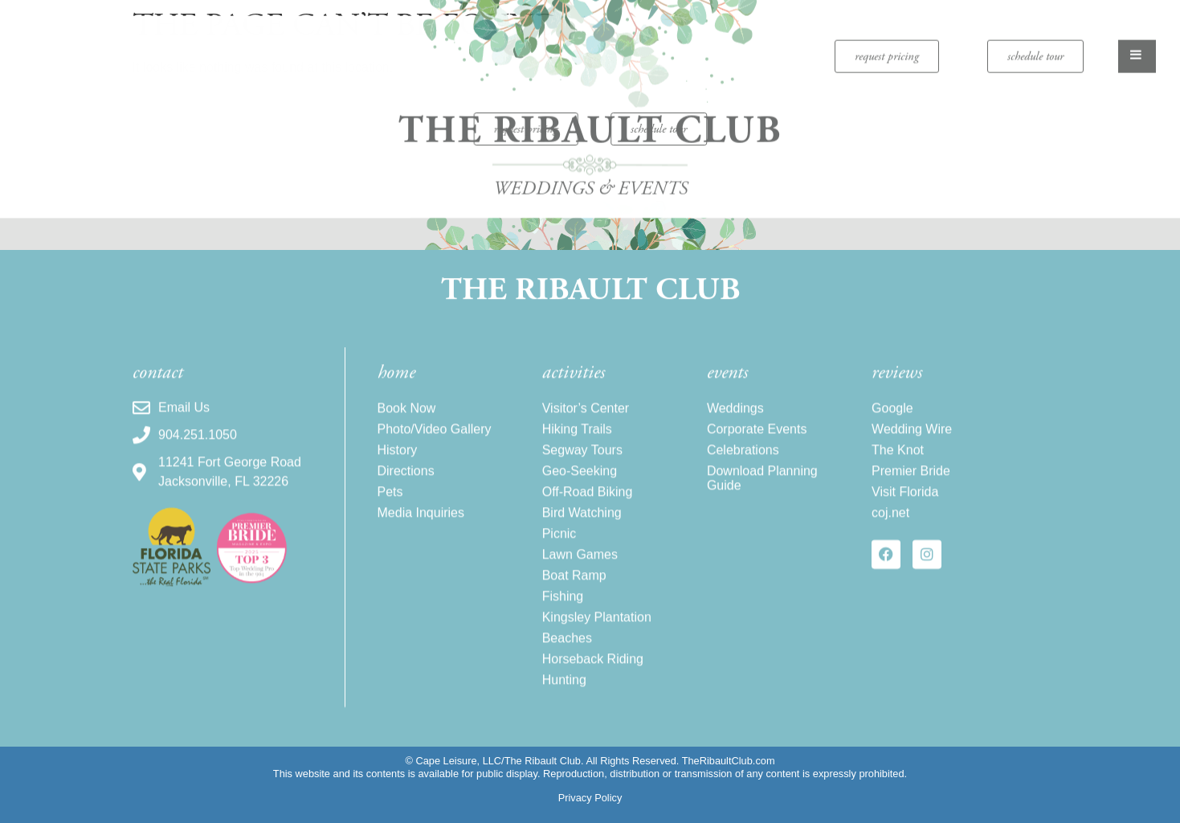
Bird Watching (582, 523)
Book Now (407, 418)
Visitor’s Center (586, 418)
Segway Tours (582, 460)
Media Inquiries (421, 523)
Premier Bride (911, 481)
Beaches (567, 648)
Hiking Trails (577, 439)
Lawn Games (580, 564)
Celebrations (743, 460)
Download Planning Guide (762, 488)
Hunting (564, 690)
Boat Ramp (574, 585)
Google (892, 418)
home (396, 383)
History (398, 460)
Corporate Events (757, 439)
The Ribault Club (590, 292)
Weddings (735, 418)
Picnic (559, 544)
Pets (390, 502)
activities (573, 383)
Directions (406, 481)
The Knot (898, 460)
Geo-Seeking (579, 481)
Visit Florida (905, 502)
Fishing (563, 606)
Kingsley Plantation (596, 627)
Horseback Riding (592, 669)
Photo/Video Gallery (435, 439)
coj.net (890, 523)
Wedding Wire (912, 439)
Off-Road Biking (587, 502)
